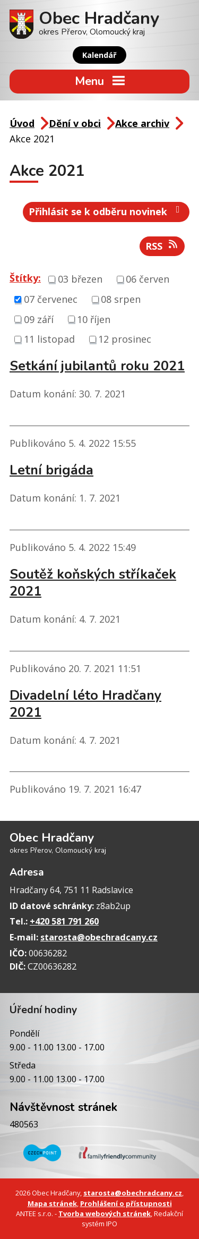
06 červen (147, 279)
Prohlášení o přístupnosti (126, 1203)
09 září (39, 318)
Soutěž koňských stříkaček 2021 (93, 582)
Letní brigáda (51, 470)
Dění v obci (75, 123)
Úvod (22, 123)
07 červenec (50, 299)
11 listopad (49, 339)
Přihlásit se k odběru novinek (106, 211)
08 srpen (121, 299)
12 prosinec (124, 339)
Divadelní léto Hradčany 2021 (85, 704)
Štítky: (25, 277)
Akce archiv (142, 123)
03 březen (80, 279)
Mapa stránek (52, 1203)
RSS (162, 245)
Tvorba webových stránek (104, 1213)
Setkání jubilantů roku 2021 (97, 366)
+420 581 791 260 (64, 921)
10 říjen (93, 318)
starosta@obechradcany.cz (99, 937)
